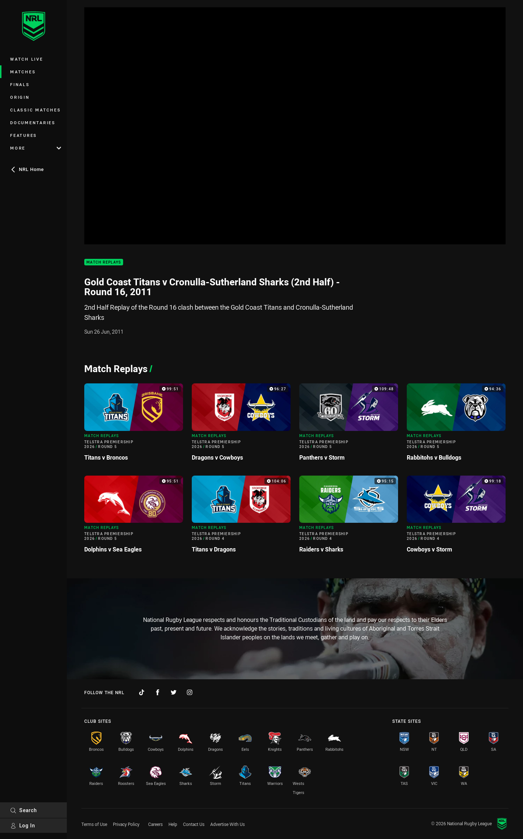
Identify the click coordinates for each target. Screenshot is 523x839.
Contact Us (193, 824)
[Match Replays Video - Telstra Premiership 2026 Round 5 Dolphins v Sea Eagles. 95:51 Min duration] (133, 517)
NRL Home (27, 169)
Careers (155, 824)
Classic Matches (35, 110)
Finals (20, 84)
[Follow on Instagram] (189, 692)
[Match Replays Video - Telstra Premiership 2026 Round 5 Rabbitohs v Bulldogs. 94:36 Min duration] (456, 425)
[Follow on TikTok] (142, 692)
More (35, 148)
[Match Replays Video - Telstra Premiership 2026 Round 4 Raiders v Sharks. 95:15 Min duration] (348, 517)
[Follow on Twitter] (174, 692)
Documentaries (33, 122)
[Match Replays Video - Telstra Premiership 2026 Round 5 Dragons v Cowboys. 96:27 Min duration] (241, 425)
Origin (20, 97)
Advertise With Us (227, 824)
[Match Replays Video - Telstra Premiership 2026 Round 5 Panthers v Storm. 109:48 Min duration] (348, 425)
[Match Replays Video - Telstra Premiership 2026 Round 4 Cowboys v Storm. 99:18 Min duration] (456, 517)
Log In (22, 825)
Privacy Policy (126, 824)
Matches (23, 71)
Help (173, 824)
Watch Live (26, 59)
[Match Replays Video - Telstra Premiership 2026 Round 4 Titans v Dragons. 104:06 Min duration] (241, 517)
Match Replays (103, 262)
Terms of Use (94, 824)
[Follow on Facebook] (158, 692)
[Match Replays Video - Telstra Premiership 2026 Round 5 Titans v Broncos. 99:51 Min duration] (133, 425)
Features (23, 135)
